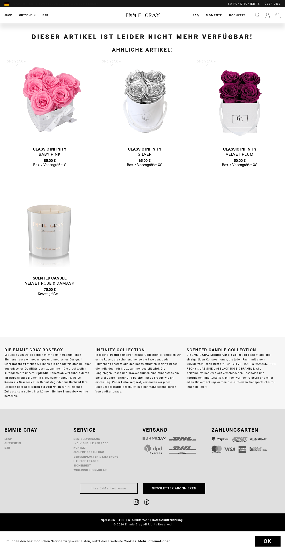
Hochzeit (237, 15)
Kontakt (80, 447)
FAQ (196, 15)
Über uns (273, 3)
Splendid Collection (50, 373)
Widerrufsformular (90, 470)
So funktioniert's (244, 3)
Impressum (108, 520)
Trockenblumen (139, 373)
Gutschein (12, 443)
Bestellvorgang (86, 438)
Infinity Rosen (168, 364)
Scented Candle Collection (228, 354)
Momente (214, 15)
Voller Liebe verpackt (126, 382)
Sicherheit (82, 465)
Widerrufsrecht (139, 520)
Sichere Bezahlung (88, 452)
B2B (7, 447)
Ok (268, 541)
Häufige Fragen (86, 461)
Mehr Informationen (154, 541)
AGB (121, 520)
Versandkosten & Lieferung (95, 456)
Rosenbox (19, 364)
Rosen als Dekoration (46, 386)
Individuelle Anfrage (90, 443)
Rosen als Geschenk (18, 382)
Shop (8, 438)
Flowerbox (114, 354)
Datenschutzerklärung (168, 520)
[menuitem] (8, 3)
